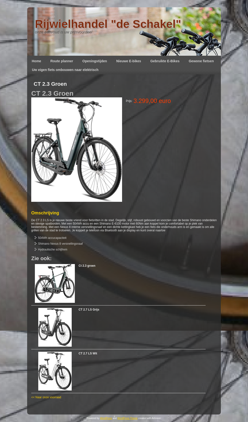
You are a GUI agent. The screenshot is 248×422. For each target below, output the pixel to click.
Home (36, 61)
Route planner (61, 61)
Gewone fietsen (201, 61)
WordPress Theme (127, 418)
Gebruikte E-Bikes (165, 61)
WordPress (106, 418)
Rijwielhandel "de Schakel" (108, 23)
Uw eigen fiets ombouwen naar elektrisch (65, 70)
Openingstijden (94, 61)
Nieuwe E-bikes (128, 61)
